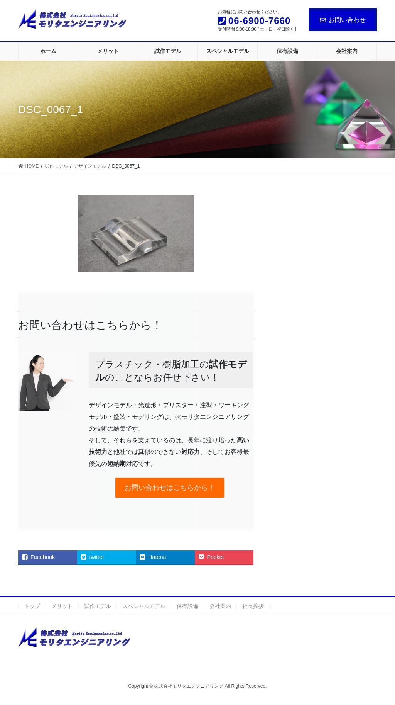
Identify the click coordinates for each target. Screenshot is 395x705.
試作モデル (97, 606)
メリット (62, 606)
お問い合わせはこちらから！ (170, 487)
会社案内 (220, 606)
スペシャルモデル (143, 606)
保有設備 (187, 606)
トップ (32, 606)
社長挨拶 (253, 606)
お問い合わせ (343, 20)
